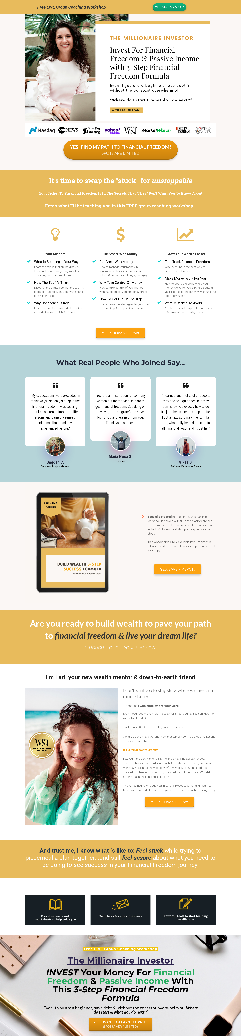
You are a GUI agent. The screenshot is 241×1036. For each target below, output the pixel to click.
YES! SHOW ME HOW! (120, 333)
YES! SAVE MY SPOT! (177, 569)
